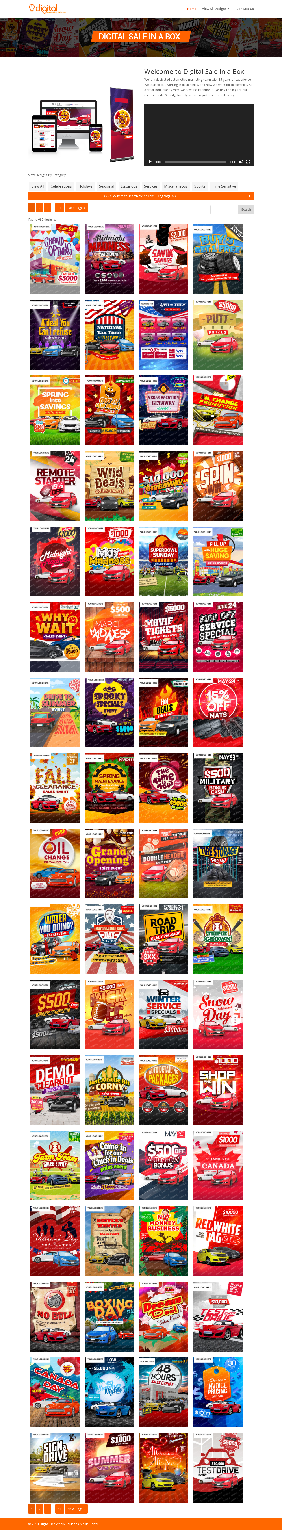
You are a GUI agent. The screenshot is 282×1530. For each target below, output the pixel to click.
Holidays (85, 186)
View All (38, 186)
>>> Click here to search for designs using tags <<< (140, 196)
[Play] (150, 162)
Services (151, 186)
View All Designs (214, 9)
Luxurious (129, 186)
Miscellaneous (176, 186)
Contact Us (245, 9)
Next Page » (76, 208)
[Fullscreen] (248, 162)
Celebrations (61, 186)
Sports (199, 186)
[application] (199, 135)
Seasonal (106, 186)
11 (59, 208)
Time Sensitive (224, 186)
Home (191, 9)
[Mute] (241, 162)
